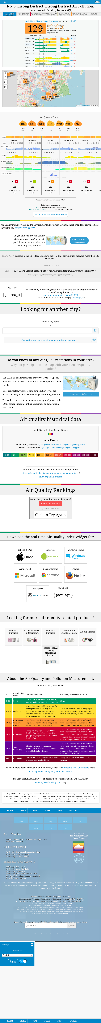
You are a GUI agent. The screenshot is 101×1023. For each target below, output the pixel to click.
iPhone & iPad (25, 618)
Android (50, 618)
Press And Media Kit (14, 968)
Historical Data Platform (16, 1005)
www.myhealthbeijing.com (47, 909)
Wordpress (38, 657)
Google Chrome (50, 637)
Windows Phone (76, 618)
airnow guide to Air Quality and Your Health (50, 898)
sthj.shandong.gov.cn (25, 227)
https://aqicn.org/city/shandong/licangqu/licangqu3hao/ (50, 275)
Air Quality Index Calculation (18, 996)
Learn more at (79, 240)
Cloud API (63, 656)
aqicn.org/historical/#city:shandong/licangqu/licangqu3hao (61, 476)
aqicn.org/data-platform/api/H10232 (60, 295)
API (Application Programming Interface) (23, 1002)
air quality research (15, 973)
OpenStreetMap (85, 105)
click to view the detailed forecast (50, 214)
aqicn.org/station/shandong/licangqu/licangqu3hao (61, 479)
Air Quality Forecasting (15, 998)
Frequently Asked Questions (19, 988)
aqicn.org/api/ (78, 297)
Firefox (76, 637)
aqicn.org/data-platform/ (50, 508)
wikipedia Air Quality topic (75, 894)
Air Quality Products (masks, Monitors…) (22, 1000)
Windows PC (25, 637)
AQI (41, 21)
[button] (48, 95)
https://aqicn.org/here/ (50, 265)
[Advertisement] (50, 365)
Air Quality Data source (15, 993)
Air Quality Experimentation (17, 981)
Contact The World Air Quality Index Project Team (26, 966)
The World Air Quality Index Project (79, 964)
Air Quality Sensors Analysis (17, 983)
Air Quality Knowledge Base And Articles (23, 979)
